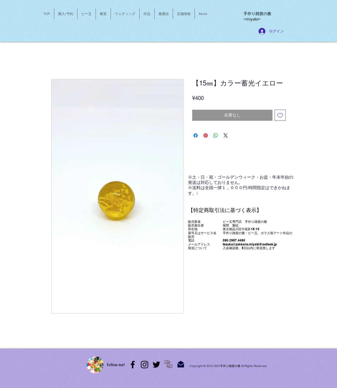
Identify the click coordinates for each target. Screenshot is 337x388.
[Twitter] (156, 365)
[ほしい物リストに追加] (280, 115)
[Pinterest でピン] (205, 135)
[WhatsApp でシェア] (215, 135)
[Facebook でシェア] (195, 135)
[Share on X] (225, 135)
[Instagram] (145, 365)
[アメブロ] (133, 365)
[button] (86, 13)
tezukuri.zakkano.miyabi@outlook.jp (250, 244)
